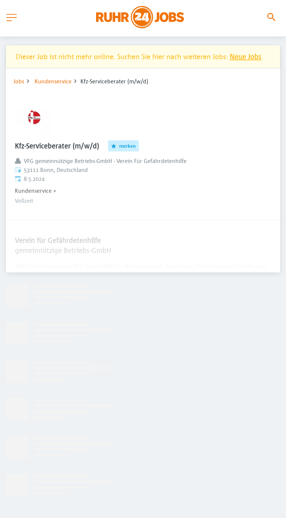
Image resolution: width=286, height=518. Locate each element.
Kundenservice (53, 81)
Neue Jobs (245, 56)
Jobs (18, 81)
